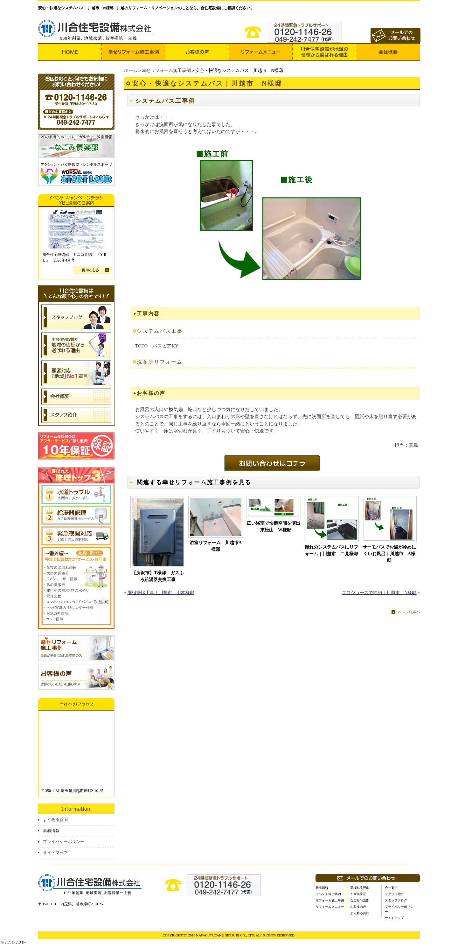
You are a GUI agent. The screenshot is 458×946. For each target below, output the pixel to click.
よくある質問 (55, 819)
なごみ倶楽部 (359, 900)
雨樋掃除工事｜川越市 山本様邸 (161, 592)
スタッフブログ (396, 900)
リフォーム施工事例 (330, 900)
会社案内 (391, 887)
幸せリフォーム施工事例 (166, 70)
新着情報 (51, 830)
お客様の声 (358, 906)
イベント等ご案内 (328, 894)
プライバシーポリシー (63, 841)
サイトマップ (55, 852)
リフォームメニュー (330, 906)
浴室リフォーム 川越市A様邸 (216, 546)
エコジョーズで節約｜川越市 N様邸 (379, 592)
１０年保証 (358, 894)
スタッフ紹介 (394, 894)
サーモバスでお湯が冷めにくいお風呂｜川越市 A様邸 (389, 554)
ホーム (130, 70)
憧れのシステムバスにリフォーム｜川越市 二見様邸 (331, 550)
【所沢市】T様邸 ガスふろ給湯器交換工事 (158, 576)
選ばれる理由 (359, 887)
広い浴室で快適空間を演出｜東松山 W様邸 (273, 526)
